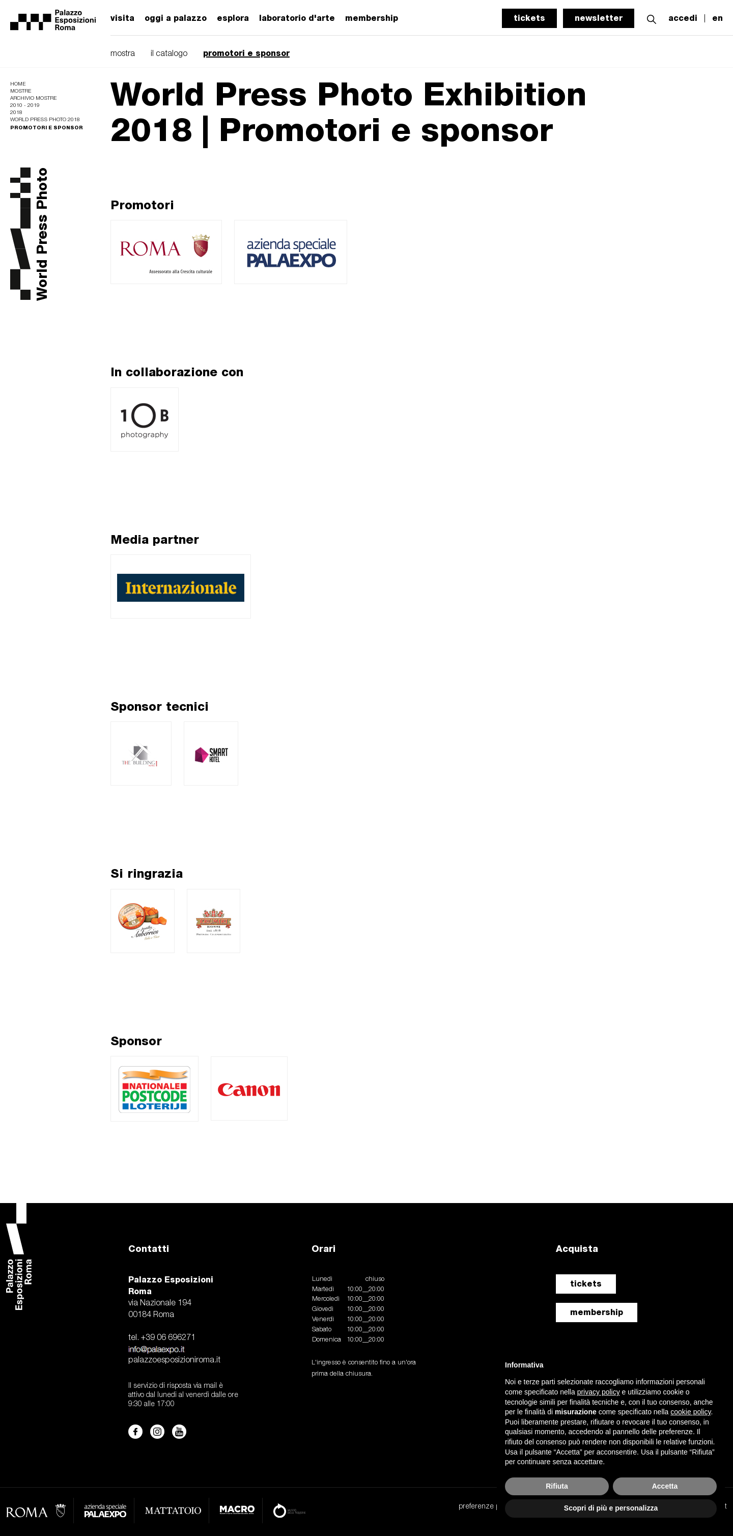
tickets (529, 18)
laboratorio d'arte (297, 18)
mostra (122, 54)
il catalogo (169, 54)
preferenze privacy (488, 1506)
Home (17, 84)
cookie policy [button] (690, 1412)
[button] (651, 18)
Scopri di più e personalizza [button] (611, 1508)
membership (596, 1312)
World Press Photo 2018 (45, 120)
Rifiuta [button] (557, 1486)
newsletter (599, 18)
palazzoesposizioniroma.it (174, 1360)
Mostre (20, 91)
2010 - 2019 (25, 105)
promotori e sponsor (246, 53)
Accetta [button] (665, 1486)
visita (122, 18)
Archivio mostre (33, 98)
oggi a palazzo (176, 18)
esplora (233, 18)
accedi (682, 18)
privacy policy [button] (598, 1392)
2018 (16, 112)
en (717, 18)
